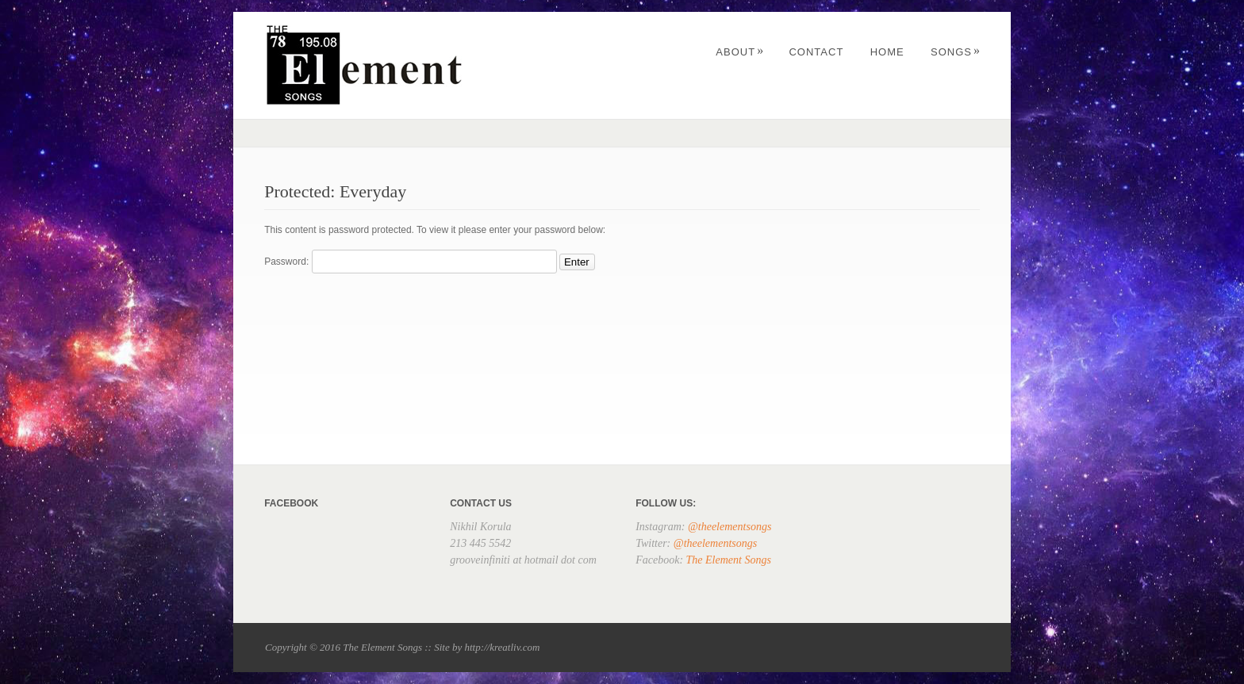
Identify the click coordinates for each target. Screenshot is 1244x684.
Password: (410, 261)
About (740, 52)
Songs (956, 52)
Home (887, 52)
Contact (816, 52)
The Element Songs (728, 560)
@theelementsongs (729, 527)
